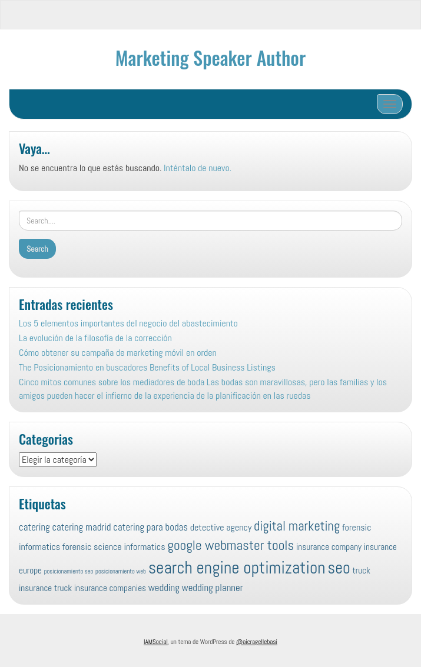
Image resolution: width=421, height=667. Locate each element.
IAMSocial (156, 642)
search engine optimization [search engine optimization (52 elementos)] (237, 567)
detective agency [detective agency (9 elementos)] (221, 527)
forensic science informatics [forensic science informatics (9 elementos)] (113, 547)
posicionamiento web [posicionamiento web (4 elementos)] (120, 571)
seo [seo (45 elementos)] (338, 567)
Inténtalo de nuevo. (197, 168)
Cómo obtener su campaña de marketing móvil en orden (118, 352)
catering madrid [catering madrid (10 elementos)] (81, 527)
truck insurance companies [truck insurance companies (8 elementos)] (100, 587)
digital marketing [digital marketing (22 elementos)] (297, 526)
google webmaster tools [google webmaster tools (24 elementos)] (230, 545)
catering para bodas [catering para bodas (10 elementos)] (150, 527)
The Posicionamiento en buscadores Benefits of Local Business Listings (147, 367)
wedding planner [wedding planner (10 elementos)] (212, 587)
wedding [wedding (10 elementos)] (164, 587)
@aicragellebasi (256, 642)
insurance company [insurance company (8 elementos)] (329, 546)
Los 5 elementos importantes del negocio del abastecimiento (128, 323)
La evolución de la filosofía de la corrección (95, 338)
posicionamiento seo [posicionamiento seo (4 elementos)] (69, 571)
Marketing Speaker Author (210, 57)
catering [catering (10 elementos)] (34, 527)
